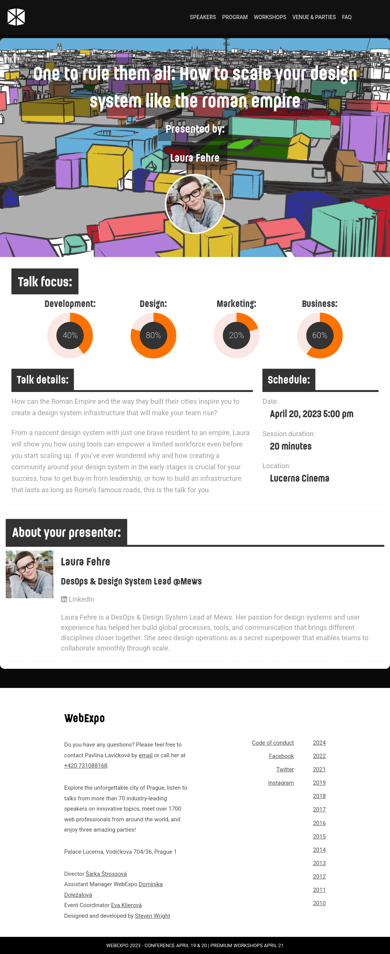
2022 (319, 756)
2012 (319, 876)
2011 (319, 890)
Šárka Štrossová (106, 873)
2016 (319, 823)
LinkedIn (77, 599)
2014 (319, 849)
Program (235, 17)
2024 (319, 742)
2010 (319, 903)
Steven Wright (152, 915)
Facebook (281, 756)
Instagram (281, 782)
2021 (319, 769)
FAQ (347, 17)
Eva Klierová (126, 905)
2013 (319, 863)
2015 (319, 836)
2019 (319, 782)
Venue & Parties (314, 17)
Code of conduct (273, 742)
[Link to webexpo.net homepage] (44, 17)
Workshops (270, 17)
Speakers (203, 17)
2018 (319, 796)
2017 (319, 809)
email (146, 755)
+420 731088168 (85, 765)
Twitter (285, 769)
